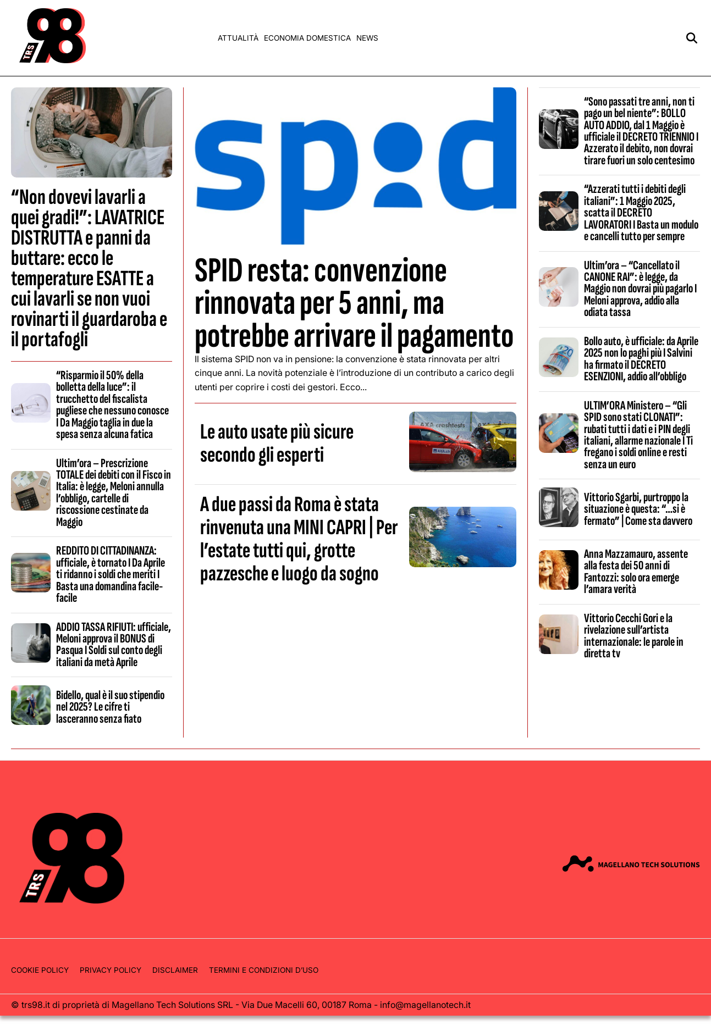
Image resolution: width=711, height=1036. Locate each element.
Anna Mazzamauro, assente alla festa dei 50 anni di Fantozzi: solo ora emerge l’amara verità (636, 571)
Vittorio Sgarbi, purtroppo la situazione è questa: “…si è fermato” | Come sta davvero (638, 509)
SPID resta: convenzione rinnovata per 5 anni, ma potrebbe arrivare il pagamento (354, 303)
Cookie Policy (40, 970)
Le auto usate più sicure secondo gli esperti (277, 443)
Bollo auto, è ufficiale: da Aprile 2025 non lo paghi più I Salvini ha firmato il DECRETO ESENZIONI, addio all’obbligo (641, 359)
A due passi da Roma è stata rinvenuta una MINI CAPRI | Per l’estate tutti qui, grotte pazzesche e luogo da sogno (299, 539)
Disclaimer (175, 970)
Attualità (238, 38)
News (367, 38)
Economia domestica (307, 38)
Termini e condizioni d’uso (263, 970)
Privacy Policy (110, 970)
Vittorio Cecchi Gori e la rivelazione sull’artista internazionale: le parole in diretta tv (634, 636)
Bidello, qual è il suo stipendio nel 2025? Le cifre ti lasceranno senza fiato (110, 707)
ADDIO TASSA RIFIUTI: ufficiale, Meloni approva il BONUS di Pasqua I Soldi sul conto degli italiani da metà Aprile (113, 644)
